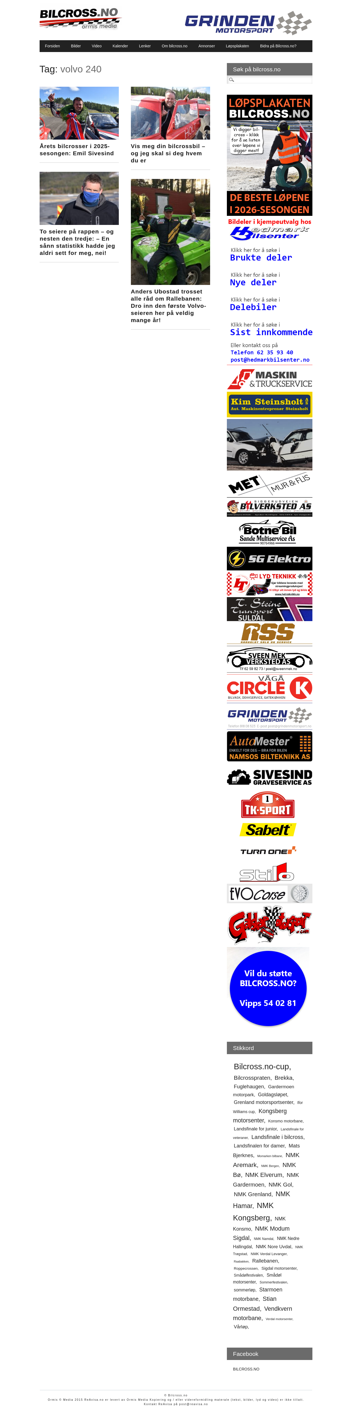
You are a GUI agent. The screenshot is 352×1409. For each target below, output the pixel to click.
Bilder (76, 46)
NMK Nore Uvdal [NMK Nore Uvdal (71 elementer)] (273, 1246)
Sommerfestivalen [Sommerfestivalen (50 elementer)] (273, 1282)
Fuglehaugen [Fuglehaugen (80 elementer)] (249, 1086)
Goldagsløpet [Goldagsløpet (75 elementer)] (272, 1094)
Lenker (145, 46)
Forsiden (52, 46)
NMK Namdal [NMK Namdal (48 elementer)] (263, 1239)
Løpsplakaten (237, 46)
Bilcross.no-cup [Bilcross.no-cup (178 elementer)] (261, 1066)
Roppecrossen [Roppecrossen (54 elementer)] (246, 1268)
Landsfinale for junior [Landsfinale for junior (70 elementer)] (255, 1128)
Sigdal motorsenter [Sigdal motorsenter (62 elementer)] (279, 1268)
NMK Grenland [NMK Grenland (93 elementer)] (252, 1194)
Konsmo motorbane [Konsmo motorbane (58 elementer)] (285, 1121)
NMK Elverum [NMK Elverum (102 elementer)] (263, 1174)
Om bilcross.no (174, 46)
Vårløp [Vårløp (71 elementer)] (241, 1326)
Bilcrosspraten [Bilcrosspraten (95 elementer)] (252, 1078)
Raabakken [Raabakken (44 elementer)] (241, 1261)
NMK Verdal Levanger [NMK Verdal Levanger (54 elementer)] (269, 1254)
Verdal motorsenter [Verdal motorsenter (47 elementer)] (279, 1319)
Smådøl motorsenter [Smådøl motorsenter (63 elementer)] (257, 1278)
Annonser (207, 46)
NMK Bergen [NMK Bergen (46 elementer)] (270, 1166)
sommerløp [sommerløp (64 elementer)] (244, 1290)
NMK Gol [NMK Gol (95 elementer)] (280, 1184)
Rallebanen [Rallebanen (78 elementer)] (265, 1261)
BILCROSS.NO (246, 1369)
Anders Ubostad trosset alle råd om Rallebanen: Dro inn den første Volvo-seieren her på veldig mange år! (168, 305)
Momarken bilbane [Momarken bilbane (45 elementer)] (269, 1156)
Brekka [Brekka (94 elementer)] (284, 1078)
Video (97, 46)
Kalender (120, 46)
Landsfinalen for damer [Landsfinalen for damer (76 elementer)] (259, 1146)
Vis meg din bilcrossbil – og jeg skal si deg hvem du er (168, 153)
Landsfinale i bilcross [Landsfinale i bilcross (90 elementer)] (277, 1137)
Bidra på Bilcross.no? (278, 46)
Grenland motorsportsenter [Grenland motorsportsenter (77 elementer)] (263, 1102)
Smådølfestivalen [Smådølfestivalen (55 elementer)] (248, 1275)
